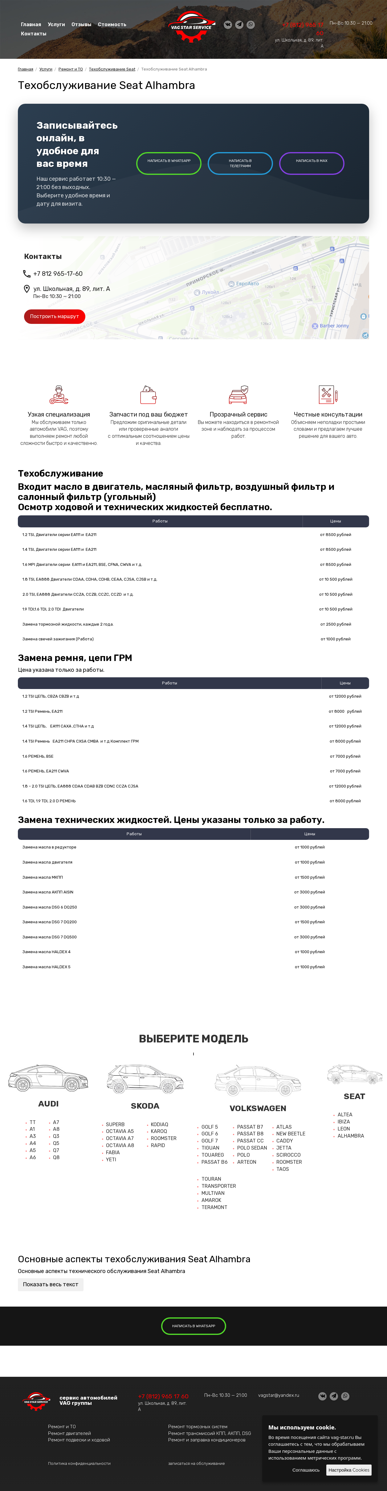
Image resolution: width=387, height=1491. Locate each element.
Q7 (56, 1150)
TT (33, 1122)
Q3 (56, 1136)
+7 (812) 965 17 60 (163, 1396)
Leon (344, 1129)
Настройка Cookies (348, 1470)
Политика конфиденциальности (79, 1463)
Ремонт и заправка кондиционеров (207, 1440)
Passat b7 (250, 1127)
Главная (31, 24)
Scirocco (288, 1155)
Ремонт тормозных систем (197, 1426)
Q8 (56, 1157)
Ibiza (344, 1122)
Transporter (219, 1186)
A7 (56, 1122)
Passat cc (250, 1141)
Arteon (246, 1162)
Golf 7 (210, 1141)
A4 (33, 1143)
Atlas (284, 1127)
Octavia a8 (120, 1145)
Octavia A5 (120, 1131)
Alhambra (351, 1136)
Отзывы (81, 24)
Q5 (56, 1143)
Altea (345, 1115)
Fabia (113, 1152)
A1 (32, 1129)
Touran (211, 1179)
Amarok (211, 1200)
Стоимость (111, 24)
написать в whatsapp (169, 161)
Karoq (159, 1131)
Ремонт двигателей (69, 1433)
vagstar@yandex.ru (278, 1395)
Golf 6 (210, 1134)
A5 (33, 1150)
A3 (33, 1136)
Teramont (214, 1207)
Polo (243, 1155)
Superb (115, 1124)
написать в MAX (312, 161)
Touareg (213, 1155)
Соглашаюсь (306, 1470)
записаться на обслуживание (196, 1463)
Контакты (34, 34)
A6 (33, 1157)
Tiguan (210, 1148)
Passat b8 (250, 1134)
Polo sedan (252, 1148)
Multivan (213, 1193)
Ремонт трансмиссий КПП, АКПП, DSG (209, 1433)
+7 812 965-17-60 (58, 273)
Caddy (284, 1141)
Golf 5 (210, 1127)
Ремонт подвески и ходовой (79, 1440)
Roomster (164, 1138)
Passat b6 (215, 1162)
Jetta (283, 1148)
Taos (282, 1169)
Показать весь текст (51, 1284)
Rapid (158, 1145)
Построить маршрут (54, 316)
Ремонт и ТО (62, 1426)
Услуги (56, 24)
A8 (56, 1129)
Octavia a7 (120, 1138)
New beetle (290, 1134)
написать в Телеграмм (240, 163)
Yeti (111, 1160)
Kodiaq (159, 1124)
